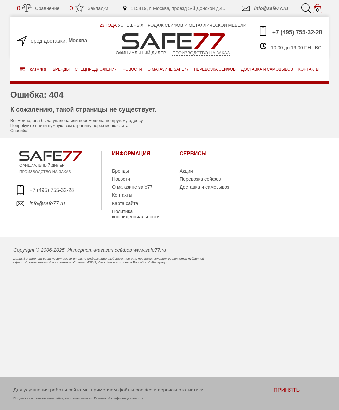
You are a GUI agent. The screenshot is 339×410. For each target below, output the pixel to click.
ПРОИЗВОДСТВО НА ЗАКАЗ (45, 171)
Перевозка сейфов (200, 179)
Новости (132, 69)
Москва (78, 40)
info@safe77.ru (264, 8)
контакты (308, 69)
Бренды (61, 69)
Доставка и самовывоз (204, 187)
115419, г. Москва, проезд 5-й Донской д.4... (174, 8)
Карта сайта (125, 203)
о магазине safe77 (168, 69)
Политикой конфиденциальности (118, 398)
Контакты (122, 195)
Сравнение (38, 8)
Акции (186, 171)
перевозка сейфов (215, 69)
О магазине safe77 (132, 187)
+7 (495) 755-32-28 (290, 31)
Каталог (33, 69)
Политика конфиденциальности (136, 214)
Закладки (89, 8)
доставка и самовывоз (267, 69)
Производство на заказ (201, 52)
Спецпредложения (96, 69)
